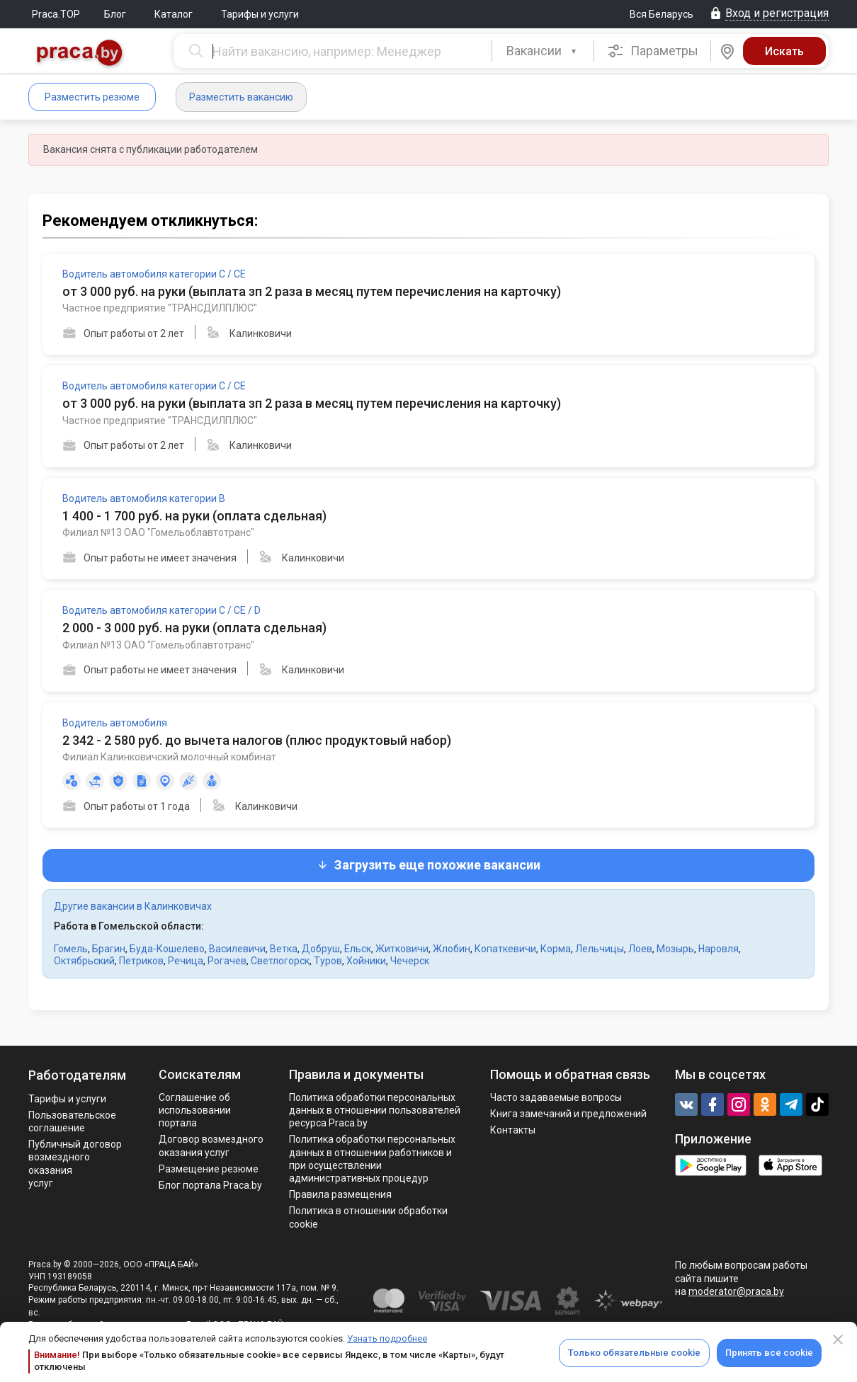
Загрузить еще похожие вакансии (428, 864)
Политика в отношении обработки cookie (368, 1217)
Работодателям (77, 1075)
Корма (555, 948)
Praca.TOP (56, 14)
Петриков (141, 960)
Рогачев (227, 960)
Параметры (652, 50)
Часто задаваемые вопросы (556, 1097)
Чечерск (409, 960)
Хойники (366, 960)
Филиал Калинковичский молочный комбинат (169, 757)
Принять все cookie (769, 1352)
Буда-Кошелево (167, 948)
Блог (115, 14)
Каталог (173, 14)
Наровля (718, 948)
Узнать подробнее (387, 1338)
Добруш (321, 948)
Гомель (71, 948)
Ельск (357, 948)
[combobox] (543, 51)
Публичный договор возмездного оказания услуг (75, 1163)
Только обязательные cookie (634, 1352)
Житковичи (401, 948)
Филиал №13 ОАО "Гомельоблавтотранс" (158, 532)
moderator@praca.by (736, 1291)
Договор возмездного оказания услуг (211, 1145)
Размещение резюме (209, 1169)
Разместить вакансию (241, 97)
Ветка (283, 948)
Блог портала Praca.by (210, 1185)
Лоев (640, 948)
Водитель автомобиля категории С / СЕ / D (161, 610)
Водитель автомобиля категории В (143, 498)
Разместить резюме (92, 97)
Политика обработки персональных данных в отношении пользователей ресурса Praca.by (374, 1110)
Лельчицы (599, 948)
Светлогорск (280, 960)
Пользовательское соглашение (72, 1121)
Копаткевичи (505, 948)
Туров (328, 960)
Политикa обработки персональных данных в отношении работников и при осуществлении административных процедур (372, 1158)
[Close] (837, 1339)
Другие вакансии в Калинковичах (133, 906)
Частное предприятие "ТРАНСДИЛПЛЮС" (159, 308)
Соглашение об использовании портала (195, 1110)
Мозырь (675, 948)
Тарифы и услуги (260, 14)
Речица (185, 960)
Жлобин (451, 948)
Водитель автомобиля (114, 723)
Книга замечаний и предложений (568, 1113)
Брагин (108, 948)
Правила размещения (340, 1194)
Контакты (512, 1130)
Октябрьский (84, 960)
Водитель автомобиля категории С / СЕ (154, 274)
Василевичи (237, 948)
